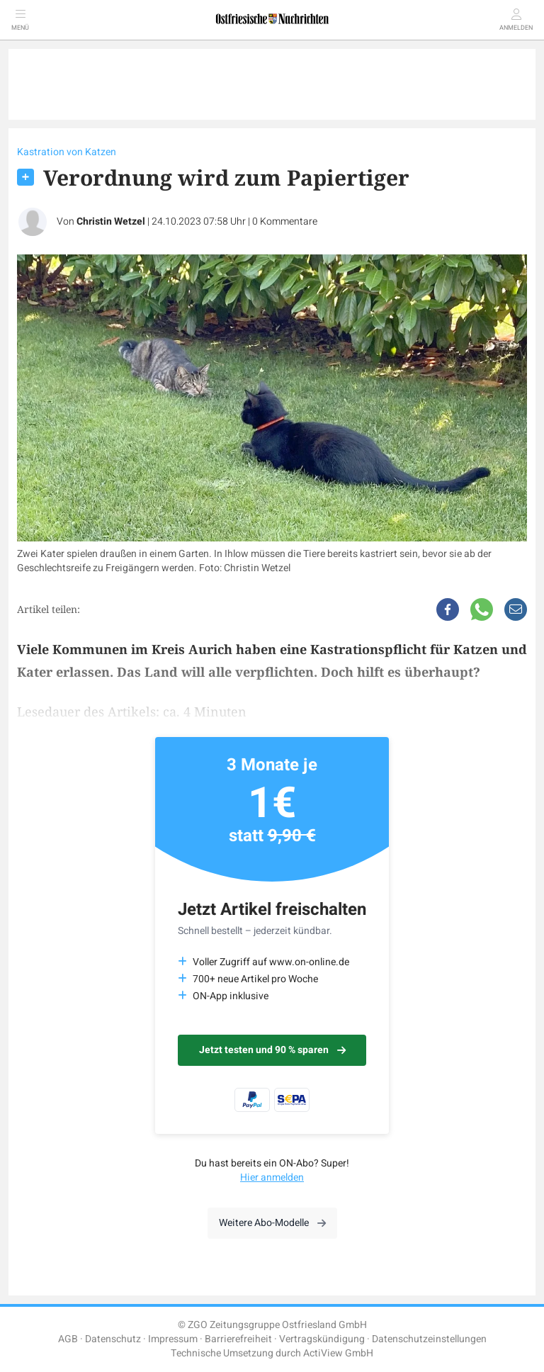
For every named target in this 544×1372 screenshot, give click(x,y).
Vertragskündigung (322, 1339)
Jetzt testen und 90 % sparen (272, 1049)
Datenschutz (113, 1339)
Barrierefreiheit (238, 1339)
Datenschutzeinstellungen (429, 1339)
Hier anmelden (272, 1177)
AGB (68, 1339)
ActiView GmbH (338, 1353)
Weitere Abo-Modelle (272, 1222)
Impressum (173, 1339)
